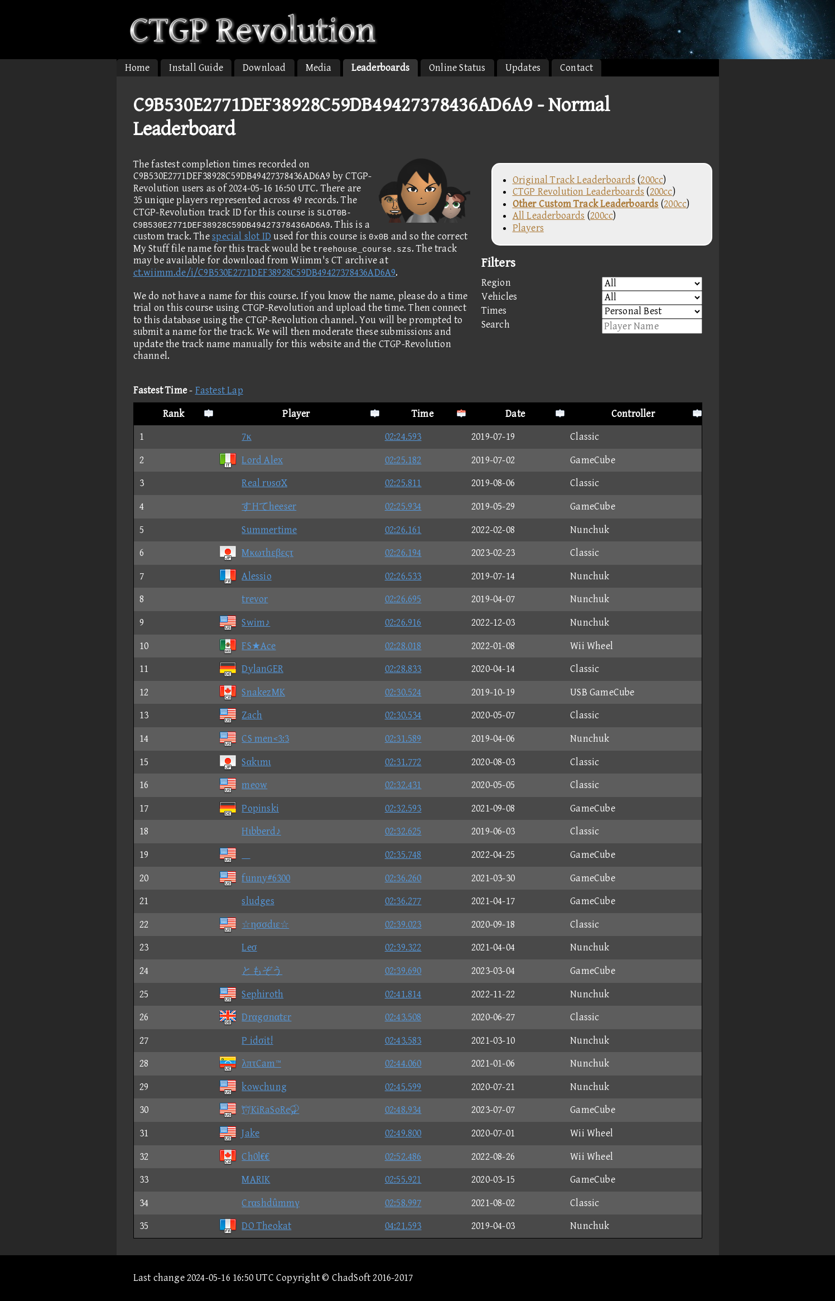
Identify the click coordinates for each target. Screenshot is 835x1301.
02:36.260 (403, 878)
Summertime (258, 530)
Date (515, 414)
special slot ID (241, 236)
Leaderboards (380, 68)
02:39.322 (403, 947)
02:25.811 (403, 483)
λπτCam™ (250, 1063)
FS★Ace (247, 646)
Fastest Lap (219, 390)
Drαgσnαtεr (255, 1017)
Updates (522, 68)
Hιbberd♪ (250, 831)
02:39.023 (403, 924)
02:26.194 (403, 553)
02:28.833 (403, 669)
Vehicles (591, 298)
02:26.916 (403, 622)
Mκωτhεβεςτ (256, 553)
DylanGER (251, 669)
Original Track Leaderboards (574, 180)
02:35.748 (403, 855)
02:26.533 (403, 576)
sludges (246, 901)
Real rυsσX (253, 483)
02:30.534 (403, 715)
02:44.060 (403, 1063)
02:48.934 (403, 1110)
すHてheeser (257, 506)
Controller (633, 414)
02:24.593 (403, 437)
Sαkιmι (245, 762)
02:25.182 (403, 460)
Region (591, 284)
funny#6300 (254, 878)
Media (319, 68)
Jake (239, 1133)
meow (243, 785)
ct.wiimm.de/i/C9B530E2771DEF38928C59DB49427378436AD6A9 (264, 273)
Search (591, 326)
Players (528, 228)
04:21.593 (403, 1226)
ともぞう (250, 971)
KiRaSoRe (259, 1110)
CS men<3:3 (254, 739)
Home (137, 68)
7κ (235, 437)
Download (264, 68)
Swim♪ (244, 622)
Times (591, 312)
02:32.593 (403, 808)
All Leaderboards (549, 216)
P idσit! (246, 1040)
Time (422, 414)
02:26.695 (403, 599)
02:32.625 (403, 831)
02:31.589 (403, 739)
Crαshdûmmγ (259, 1203)
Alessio (245, 576)
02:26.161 (403, 530)
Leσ (238, 947)
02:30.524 (403, 692)
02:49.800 (403, 1133)
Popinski (249, 808)
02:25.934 (403, 506)
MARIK (244, 1179)
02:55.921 (403, 1179)
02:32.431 (403, 785)
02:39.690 (403, 971)
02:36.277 (403, 901)
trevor (243, 599)
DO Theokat (255, 1226)
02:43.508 (403, 1017)
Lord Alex (251, 460)
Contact (576, 68)
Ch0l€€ (244, 1157)
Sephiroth (251, 994)
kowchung (253, 1087)
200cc (651, 180)
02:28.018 (403, 646)
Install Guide (196, 68)
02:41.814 (403, 994)
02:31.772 (403, 762)
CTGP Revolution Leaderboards (579, 192)
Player (296, 414)
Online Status (457, 68)
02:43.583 (403, 1040)
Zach (240, 715)
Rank (174, 414)
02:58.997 (403, 1203)
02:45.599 (403, 1087)
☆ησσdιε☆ (254, 924)
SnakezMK (252, 692)
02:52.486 (403, 1157)
